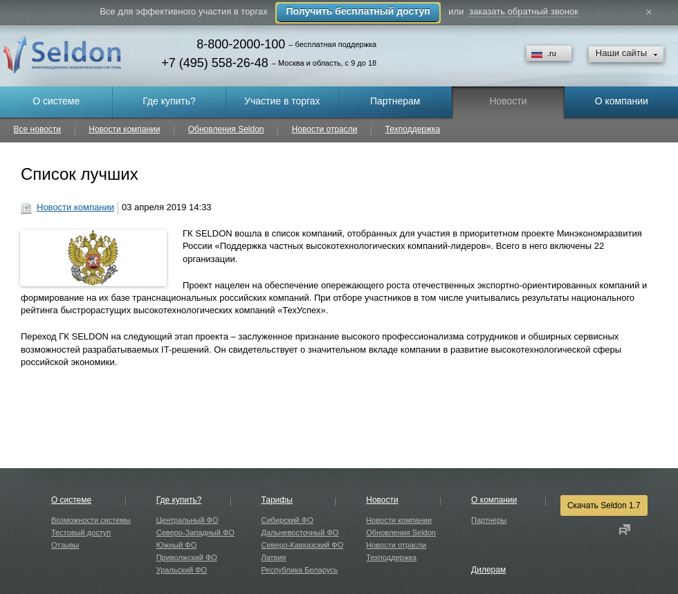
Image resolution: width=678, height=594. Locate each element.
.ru (551, 53)
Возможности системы (91, 520)
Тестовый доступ (81, 532)
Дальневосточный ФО (299, 532)
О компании (494, 500)
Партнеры (488, 520)
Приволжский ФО (186, 557)
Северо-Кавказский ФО (302, 545)
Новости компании (124, 129)
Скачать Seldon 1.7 (604, 505)
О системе (71, 500)
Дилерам (488, 570)
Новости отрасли (325, 129)
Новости (382, 500)
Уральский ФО (181, 570)
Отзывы (65, 545)
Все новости (37, 129)
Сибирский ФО (287, 520)
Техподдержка (413, 129)
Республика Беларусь (299, 570)
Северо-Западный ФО (195, 532)
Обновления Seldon (226, 129)
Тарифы (276, 500)
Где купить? (179, 500)
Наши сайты (621, 53)
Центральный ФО (187, 520)
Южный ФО (176, 545)
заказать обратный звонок (523, 11)
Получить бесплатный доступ (358, 11)
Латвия (273, 557)
